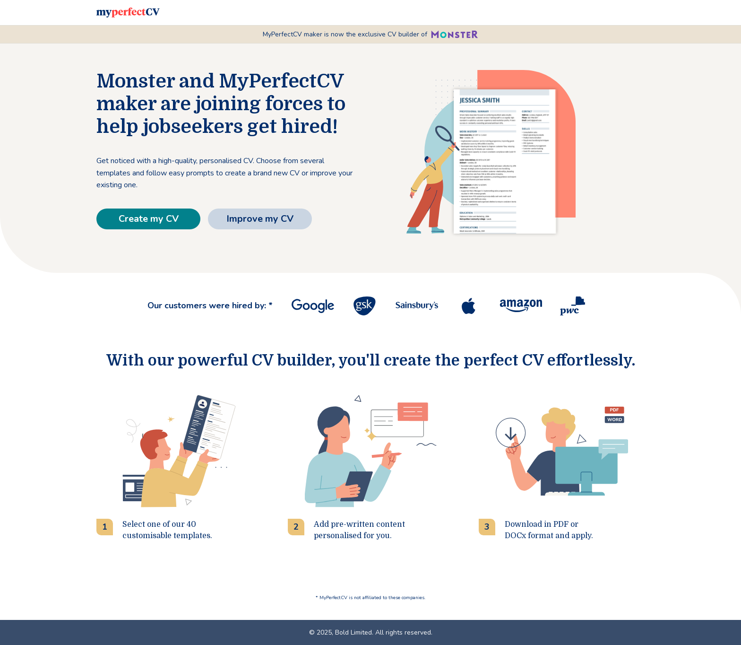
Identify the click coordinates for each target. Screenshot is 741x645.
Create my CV (149, 218)
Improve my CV (259, 218)
